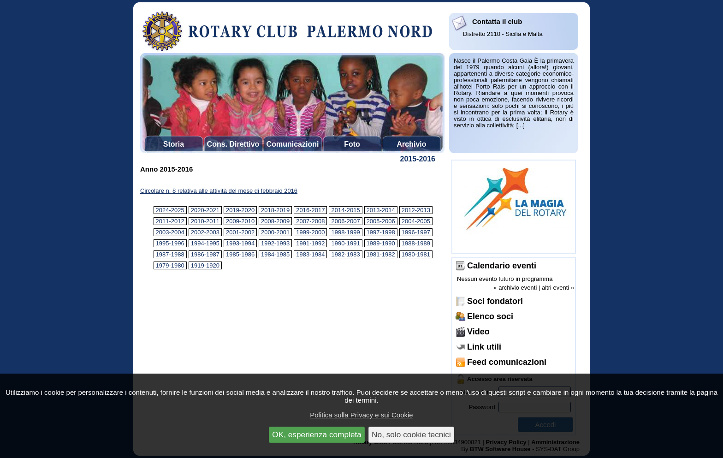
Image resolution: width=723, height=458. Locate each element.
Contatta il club (497, 21)
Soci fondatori (495, 301)
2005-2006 (381, 221)
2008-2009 (275, 221)
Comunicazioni (293, 144)
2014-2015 (345, 210)
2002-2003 (205, 232)
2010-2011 (205, 221)
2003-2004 (170, 232)
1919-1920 (205, 265)
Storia (173, 144)
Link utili (484, 346)
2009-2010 (240, 221)
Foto (352, 144)
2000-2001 (275, 232)
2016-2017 (310, 210)
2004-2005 (416, 221)
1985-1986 (240, 254)
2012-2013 (416, 210)
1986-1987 (205, 254)
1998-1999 (345, 232)
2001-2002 (240, 232)
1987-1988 (170, 254)
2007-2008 (310, 221)
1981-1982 (381, 254)
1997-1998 (381, 232)
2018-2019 (275, 210)
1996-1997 (416, 232)
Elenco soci (490, 316)
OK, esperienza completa (317, 434)
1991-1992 (310, 243)
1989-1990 (381, 243)
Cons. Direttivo (233, 144)
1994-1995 (205, 243)
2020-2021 (205, 210)
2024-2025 (170, 210)
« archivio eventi (515, 287)
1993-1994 (240, 243)
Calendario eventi (501, 265)
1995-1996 (170, 243)
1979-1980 (170, 265)
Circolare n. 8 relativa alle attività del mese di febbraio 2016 (218, 190)
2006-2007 (345, 221)
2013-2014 (381, 210)
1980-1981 (416, 254)
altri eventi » (558, 287)
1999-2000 (310, 232)
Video (478, 331)
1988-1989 (416, 243)
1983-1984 (310, 254)
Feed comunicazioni (506, 362)
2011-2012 (170, 221)
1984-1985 (275, 254)
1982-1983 (345, 254)
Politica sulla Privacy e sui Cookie (361, 415)
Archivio (411, 144)
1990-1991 (345, 243)
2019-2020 (240, 210)
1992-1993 (275, 243)
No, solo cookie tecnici (411, 434)
